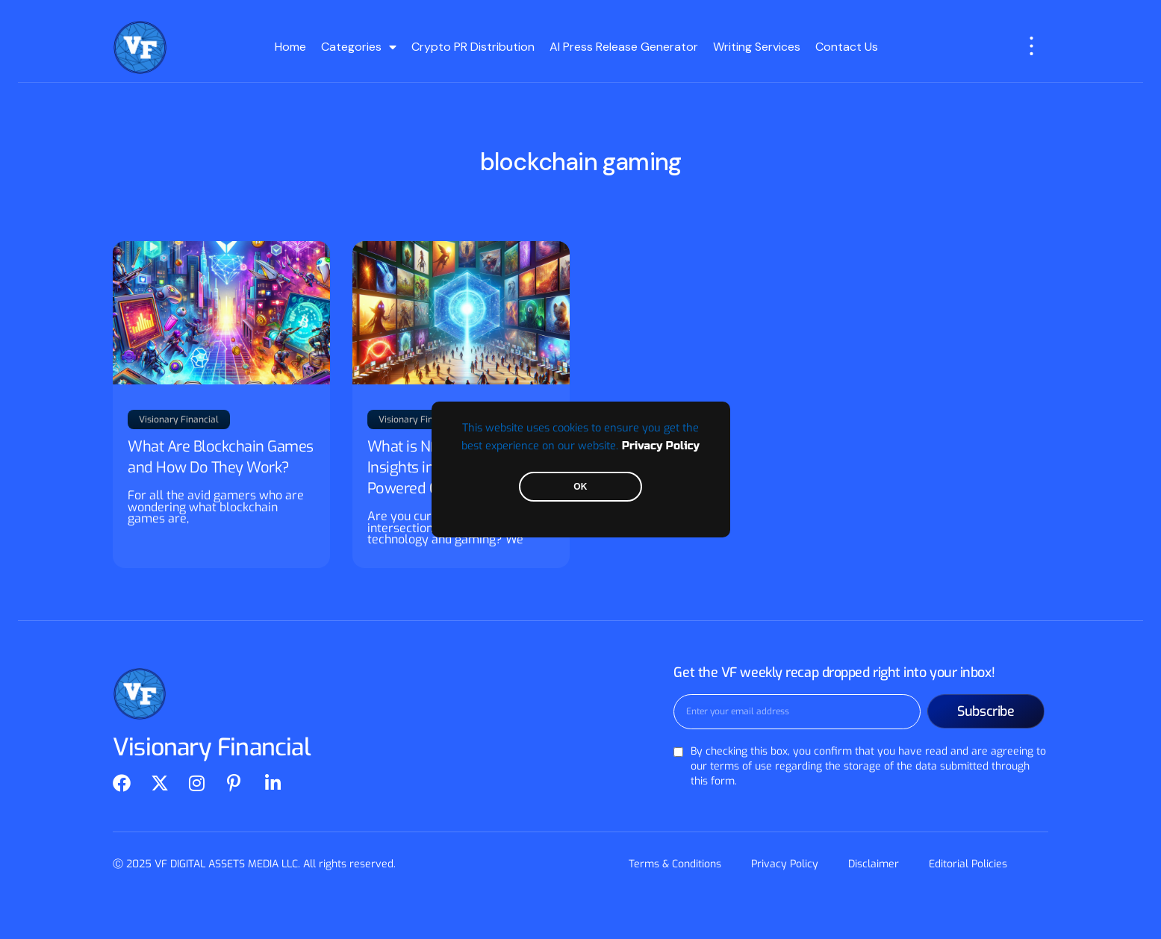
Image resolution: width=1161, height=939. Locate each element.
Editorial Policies (968, 864)
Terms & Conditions (675, 864)
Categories (358, 47)
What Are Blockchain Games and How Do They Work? (221, 457)
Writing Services (756, 46)
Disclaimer (873, 864)
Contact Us (846, 46)
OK (580, 486)
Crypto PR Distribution (473, 46)
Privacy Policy (661, 446)
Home (290, 46)
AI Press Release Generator (624, 46)
